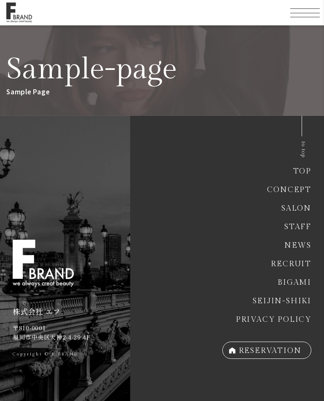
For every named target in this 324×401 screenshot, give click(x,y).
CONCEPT (289, 189)
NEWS (297, 245)
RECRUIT (291, 263)
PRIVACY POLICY (273, 319)
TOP (302, 171)
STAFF (297, 226)
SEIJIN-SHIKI (282, 301)
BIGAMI (294, 282)
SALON (296, 208)
